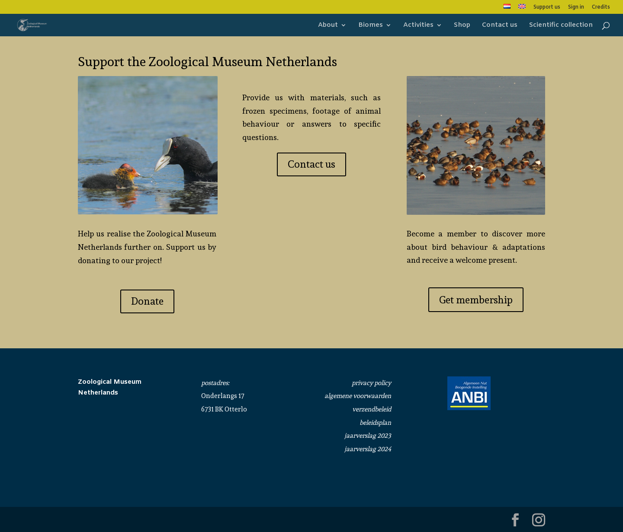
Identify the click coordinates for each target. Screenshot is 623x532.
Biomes (370, 25)
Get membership (476, 300)
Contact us (499, 25)
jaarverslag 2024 (367, 449)
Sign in (576, 8)
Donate (147, 301)
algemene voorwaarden (357, 396)
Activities (418, 25)
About (328, 25)
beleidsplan (375, 423)
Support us (546, 8)
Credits (601, 8)
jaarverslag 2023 (367, 436)
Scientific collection (561, 25)
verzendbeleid (371, 409)
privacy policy (371, 383)
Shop (462, 25)
